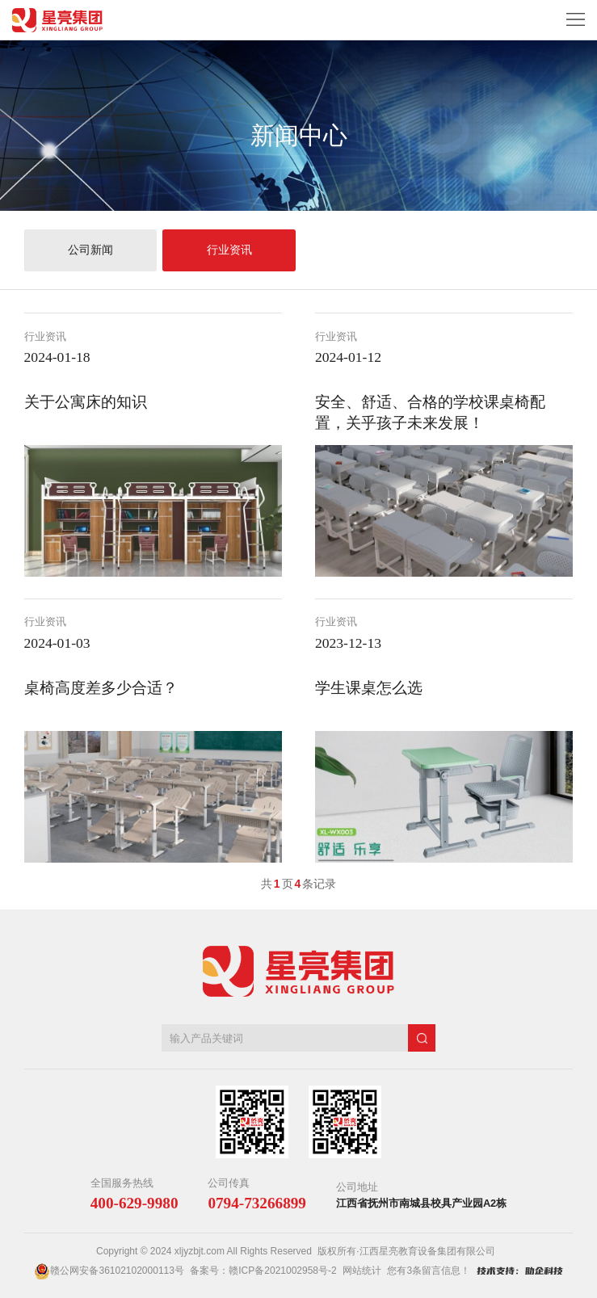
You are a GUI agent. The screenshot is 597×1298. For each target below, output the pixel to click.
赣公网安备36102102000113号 (116, 1270)
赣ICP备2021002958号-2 (282, 1270)
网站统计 (362, 1270)
